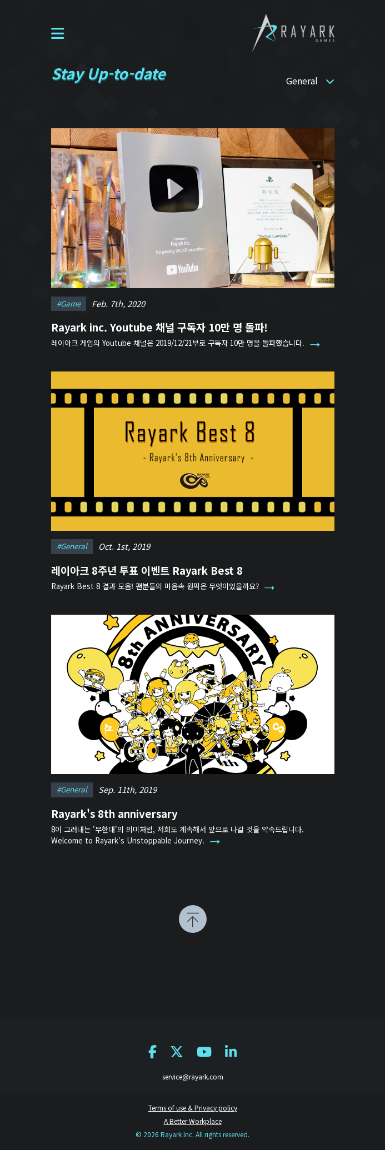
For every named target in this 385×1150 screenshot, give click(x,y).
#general (72, 543)
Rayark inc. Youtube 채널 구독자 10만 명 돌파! (159, 326)
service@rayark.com (192, 1076)
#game (69, 303)
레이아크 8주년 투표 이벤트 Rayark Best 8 (147, 567)
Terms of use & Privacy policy (192, 1107)
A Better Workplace (193, 1121)
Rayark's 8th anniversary (114, 809)
